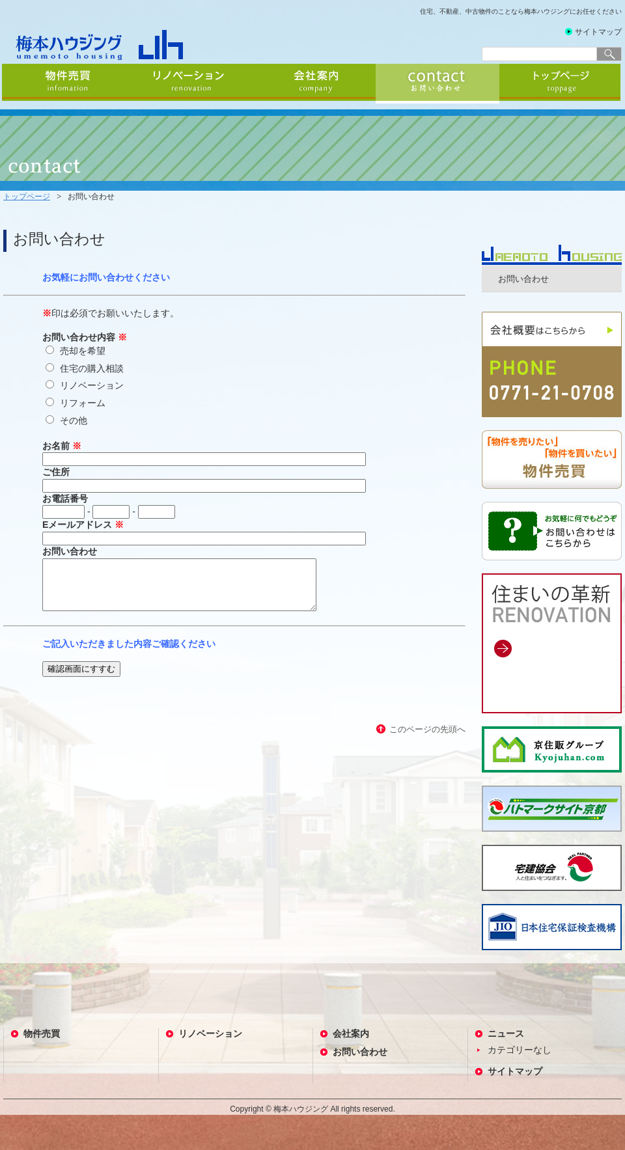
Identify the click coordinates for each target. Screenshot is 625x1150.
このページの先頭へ (427, 739)
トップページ (561, 83)
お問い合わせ (437, 83)
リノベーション (190, 83)
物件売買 (65, 83)
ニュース (506, 1033)
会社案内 (314, 83)
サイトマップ (598, 31)
